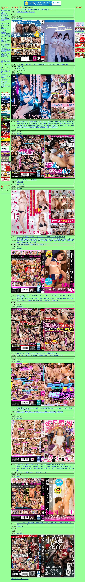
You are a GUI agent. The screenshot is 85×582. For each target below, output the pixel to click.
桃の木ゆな (53, 412)
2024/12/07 (19, 476)
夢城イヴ (26, 127)
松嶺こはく (68, 123)
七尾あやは (32, 127)
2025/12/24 (19, 18)
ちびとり (25, 123)
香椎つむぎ (20, 123)
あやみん (35, 355)
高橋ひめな (61, 468)
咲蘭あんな (70, 240)
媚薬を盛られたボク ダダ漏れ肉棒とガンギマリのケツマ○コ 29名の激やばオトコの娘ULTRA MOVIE (45, 121)
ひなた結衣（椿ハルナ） (24, 240)
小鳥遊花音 (20, 12)
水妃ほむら (51, 123)
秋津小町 (20, 125)
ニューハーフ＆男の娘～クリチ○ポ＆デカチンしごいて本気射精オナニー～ (38, 353)
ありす (67, 468)
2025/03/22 (19, 361)
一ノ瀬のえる (46, 412)
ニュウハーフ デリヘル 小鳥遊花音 (26, 180)
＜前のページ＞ (15, 579)
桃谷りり (49, 127)
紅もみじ (48, 468)
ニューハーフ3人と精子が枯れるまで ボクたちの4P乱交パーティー (35, 9)
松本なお (71, 239)
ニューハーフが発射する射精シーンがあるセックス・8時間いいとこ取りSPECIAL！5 (41, 237)
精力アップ (4, 81)
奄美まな (23, 239)
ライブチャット (5, 82)
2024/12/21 (19, 418)
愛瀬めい (43, 127)
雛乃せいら (55, 127)
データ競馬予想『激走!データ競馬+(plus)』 (5, 36)
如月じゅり (33, 242)
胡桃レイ (46, 240)
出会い (3, 84)
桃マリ (45, 123)
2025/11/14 (19, 188)
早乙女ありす (61, 355)
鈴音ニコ (38, 127)
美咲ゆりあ (41, 240)
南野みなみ (66, 239)
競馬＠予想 (4, 14)
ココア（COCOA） (46, 239)
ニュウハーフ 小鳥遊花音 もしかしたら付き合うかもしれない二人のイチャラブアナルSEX (42, 64)
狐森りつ (42, 298)
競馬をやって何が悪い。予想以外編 (5, 25)
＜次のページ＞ (24, 579)
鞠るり (37, 123)
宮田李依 (69, 298)
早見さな (62, 123)
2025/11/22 (19, 133)
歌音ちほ (43, 125)
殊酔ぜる (20, 127)
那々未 (41, 123)
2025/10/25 (19, 307)
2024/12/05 (19, 533)
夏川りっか (27, 125)
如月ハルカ (63, 125)
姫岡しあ (59, 239)
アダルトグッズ (5, 79)
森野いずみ (57, 240)
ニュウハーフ (20, 68)
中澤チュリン (20, 412)
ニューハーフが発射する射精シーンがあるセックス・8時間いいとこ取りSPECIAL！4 (41, 464)
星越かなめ (32, 123)
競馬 (2, 61)
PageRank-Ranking (6, 33)
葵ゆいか (54, 239)
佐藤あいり (56, 125)
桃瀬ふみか (49, 125)
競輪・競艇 (7, 61)
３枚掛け (3, 32)
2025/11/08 (19, 249)
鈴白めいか (63, 240)
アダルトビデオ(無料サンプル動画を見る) (5, 76)
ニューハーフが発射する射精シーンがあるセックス (31, 244)
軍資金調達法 (4, 71)
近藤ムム (25, 12)
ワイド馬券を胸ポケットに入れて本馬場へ (5, 46)
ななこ (68, 125)
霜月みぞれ (32, 12)
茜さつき (56, 123)
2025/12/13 (19, 73)
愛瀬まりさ (20, 242)
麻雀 (2, 62)
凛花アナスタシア (31, 239)
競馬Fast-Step (4, 56)
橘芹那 (39, 125)
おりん (38, 239)
